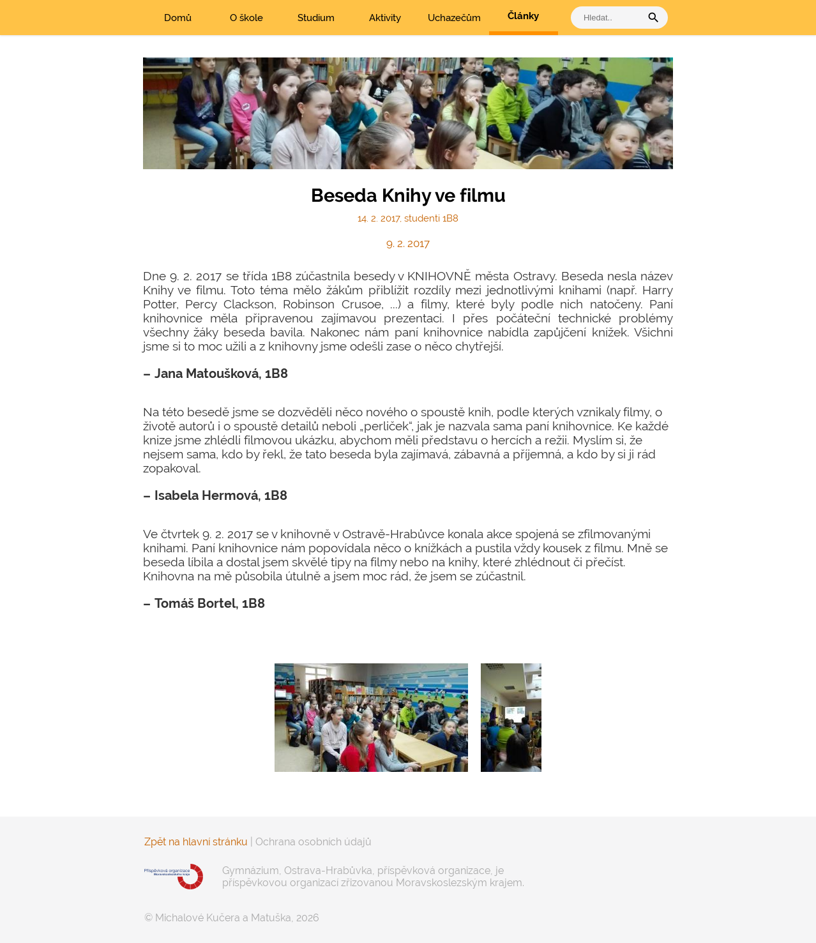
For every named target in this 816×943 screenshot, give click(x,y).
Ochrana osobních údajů (313, 842)
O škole (246, 18)
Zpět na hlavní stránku (196, 842)
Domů (178, 18)
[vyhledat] (609, 17)
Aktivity (385, 18)
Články (523, 16)
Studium (316, 18)
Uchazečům (454, 18)
